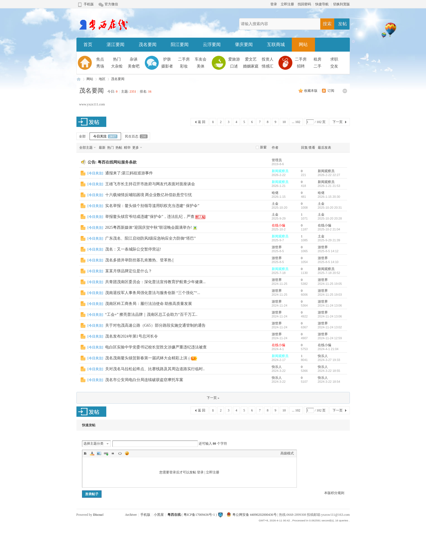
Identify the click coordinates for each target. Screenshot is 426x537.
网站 (303, 44)
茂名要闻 (148, 44)
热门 (117, 59)
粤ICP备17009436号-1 (199, 515)
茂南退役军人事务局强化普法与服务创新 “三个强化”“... (152, 293)
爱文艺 (251, 59)
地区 (102, 79)
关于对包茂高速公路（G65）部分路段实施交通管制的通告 (155, 325)
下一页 (338, 122)
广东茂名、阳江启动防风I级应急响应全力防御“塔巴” (150, 238)
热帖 (118, 148)
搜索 (327, 23)
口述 (234, 66)
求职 (334, 59)
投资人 (267, 59)
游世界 (277, 247)
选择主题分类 (93, 444)
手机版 (89, 4)
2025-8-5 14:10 (328, 262)
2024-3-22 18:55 (329, 370)
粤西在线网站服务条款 (117, 162)
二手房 (184, 59)
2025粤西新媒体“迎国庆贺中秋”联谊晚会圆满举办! (148, 227)
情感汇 (267, 66)
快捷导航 (322, 4)
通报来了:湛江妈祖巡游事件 (129, 173)
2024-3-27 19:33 (329, 360)
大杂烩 (117, 66)
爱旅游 (234, 59)
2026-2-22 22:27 (329, 175)
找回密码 (304, 4)
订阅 (331, 91)
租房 (317, 59)
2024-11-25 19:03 (330, 294)
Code (120, 453)
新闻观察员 (280, 171)
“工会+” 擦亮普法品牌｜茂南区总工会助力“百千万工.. (151, 314)
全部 (82, 136)
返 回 (201, 122)
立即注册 (287, 4)
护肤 (167, 59)
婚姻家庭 (251, 66)
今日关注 (105, 136)
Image (99, 453)
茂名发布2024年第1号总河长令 (131, 336)
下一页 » (213, 398)
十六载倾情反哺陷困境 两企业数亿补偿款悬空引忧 (148, 195)
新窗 (263, 147)
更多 (135, 148)
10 (284, 122)
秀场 (100, 66)
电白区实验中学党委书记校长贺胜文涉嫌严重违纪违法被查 (156, 347)
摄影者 (167, 66)
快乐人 (323, 356)
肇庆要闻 (244, 44)
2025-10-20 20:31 (330, 207)
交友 (334, 66)
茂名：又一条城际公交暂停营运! (133, 249)
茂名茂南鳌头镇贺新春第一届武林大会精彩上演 (146, 358)
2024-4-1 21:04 (328, 349)
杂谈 (134, 59)
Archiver (131, 515)
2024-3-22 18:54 (329, 381)
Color (92, 453)
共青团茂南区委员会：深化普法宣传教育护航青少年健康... (155, 282)
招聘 (301, 66)
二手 (317, 66)
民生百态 (136, 136)
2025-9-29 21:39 (329, 240)
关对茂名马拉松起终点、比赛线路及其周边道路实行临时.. (155, 369)
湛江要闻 (115, 44)
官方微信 (111, 4)
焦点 (100, 59)
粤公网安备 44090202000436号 (252, 515)
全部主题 (86, 148)
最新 (102, 148)
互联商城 (276, 44)
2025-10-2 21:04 (329, 229)
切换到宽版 (341, 4)
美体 (200, 66)
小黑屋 (159, 515)
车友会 (200, 59)
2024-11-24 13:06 (330, 305)
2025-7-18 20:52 (329, 272)
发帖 (342, 23)
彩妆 (184, 66)
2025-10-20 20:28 (330, 218)
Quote (113, 453)
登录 (273, 4)
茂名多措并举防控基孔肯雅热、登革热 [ (139, 260)
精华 (127, 148)
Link (106, 453)
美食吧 (133, 66)
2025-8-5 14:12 (328, 251)
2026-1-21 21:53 (329, 185)
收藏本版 (311, 91)
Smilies (127, 453)
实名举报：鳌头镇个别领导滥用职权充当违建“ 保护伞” (152, 206)
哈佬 (275, 193)
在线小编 (278, 225)
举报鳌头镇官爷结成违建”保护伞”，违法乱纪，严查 (149, 217)
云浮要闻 (212, 44)
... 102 (296, 122)
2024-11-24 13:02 (330, 327)
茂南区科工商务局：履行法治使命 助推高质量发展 (148, 304)
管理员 (277, 160)
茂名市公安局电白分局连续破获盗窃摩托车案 (144, 380)
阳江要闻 (180, 44)
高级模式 (287, 453)
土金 (275, 204)
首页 (87, 44)
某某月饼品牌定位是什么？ (128, 271)
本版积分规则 (334, 493)
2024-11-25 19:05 (330, 283)
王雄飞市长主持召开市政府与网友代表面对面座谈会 (150, 184)
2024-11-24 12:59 (330, 338)
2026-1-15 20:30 (329, 196)
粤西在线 (78, 79)
